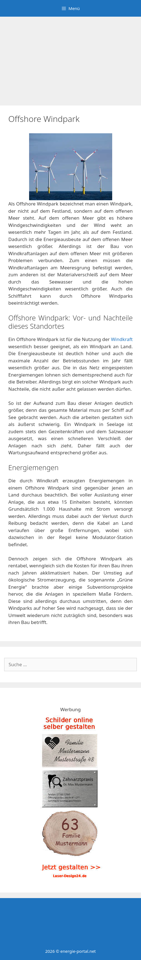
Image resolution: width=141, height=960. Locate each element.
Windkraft (122, 339)
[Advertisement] (70, 58)
